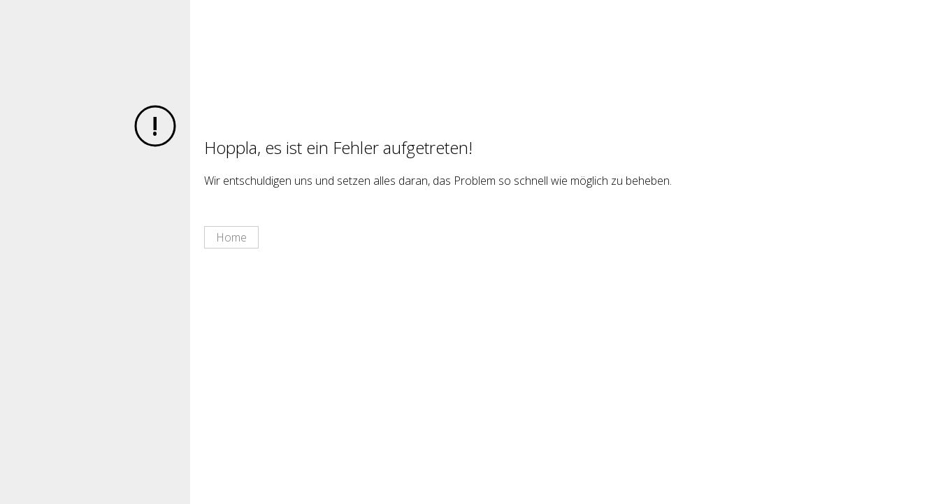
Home (231, 237)
